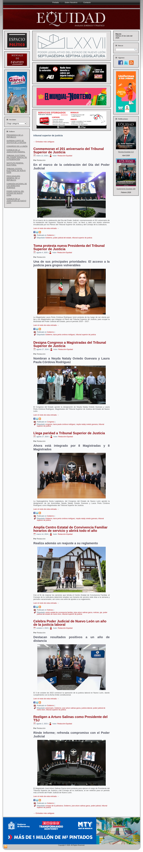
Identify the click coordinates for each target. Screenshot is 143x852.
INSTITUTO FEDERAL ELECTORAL (15, 164)
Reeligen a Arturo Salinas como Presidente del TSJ (70, 718)
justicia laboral (87, 708)
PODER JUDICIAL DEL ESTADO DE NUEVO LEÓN (15, 193)
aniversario (49, 708)
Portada (55, 2)
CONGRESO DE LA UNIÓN (17, 146)
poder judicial (96, 806)
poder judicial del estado (62, 238)
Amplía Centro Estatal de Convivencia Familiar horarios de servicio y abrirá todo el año (70, 528)
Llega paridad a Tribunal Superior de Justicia (69, 433)
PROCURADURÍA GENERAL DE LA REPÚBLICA (13, 178)
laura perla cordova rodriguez (64, 335)
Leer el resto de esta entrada (46, 228)
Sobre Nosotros (71, 2)
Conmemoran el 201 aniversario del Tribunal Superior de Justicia (68, 150)
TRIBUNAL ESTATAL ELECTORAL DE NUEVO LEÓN (16, 171)
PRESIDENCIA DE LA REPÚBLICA (15, 136)
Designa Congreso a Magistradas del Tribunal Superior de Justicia (69, 344)
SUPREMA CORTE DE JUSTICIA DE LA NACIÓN (16, 142)
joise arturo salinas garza (83, 612)
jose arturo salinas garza (71, 708)
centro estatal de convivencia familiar (59, 612)
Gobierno (50, 235)
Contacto (87, 2)
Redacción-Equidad (65, 156)
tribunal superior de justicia (82, 238)
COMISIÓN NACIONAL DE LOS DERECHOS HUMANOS (17, 186)
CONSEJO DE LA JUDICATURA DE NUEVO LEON (16, 201)
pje (101, 612)
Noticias (50, 610)
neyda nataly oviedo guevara (87, 424)
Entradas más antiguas (43, 142)
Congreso (50, 422)
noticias (96, 612)
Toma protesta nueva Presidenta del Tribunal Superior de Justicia (69, 247)
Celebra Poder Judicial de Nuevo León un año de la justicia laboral (69, 622)
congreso (48, 424)
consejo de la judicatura (54, 806)
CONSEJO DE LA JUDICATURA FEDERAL (16, 151)
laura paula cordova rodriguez (64, 424)
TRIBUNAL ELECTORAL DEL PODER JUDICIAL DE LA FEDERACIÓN (17, 157)
